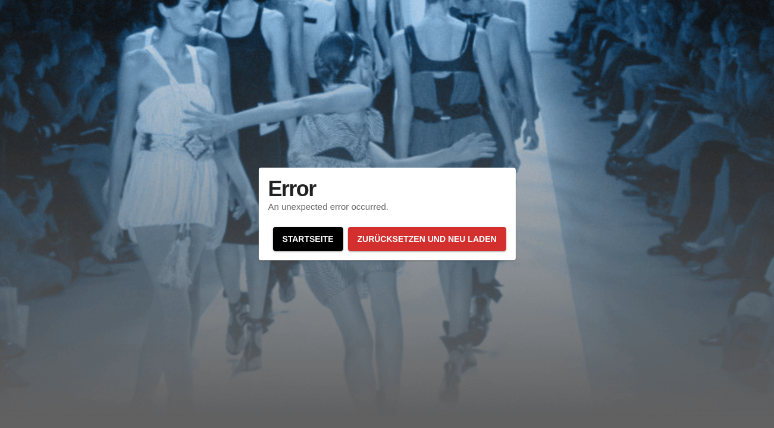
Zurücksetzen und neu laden (426, 239)
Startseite (307, 239)
